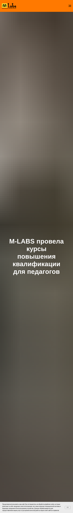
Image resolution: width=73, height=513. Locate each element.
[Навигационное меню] (69, 6)
